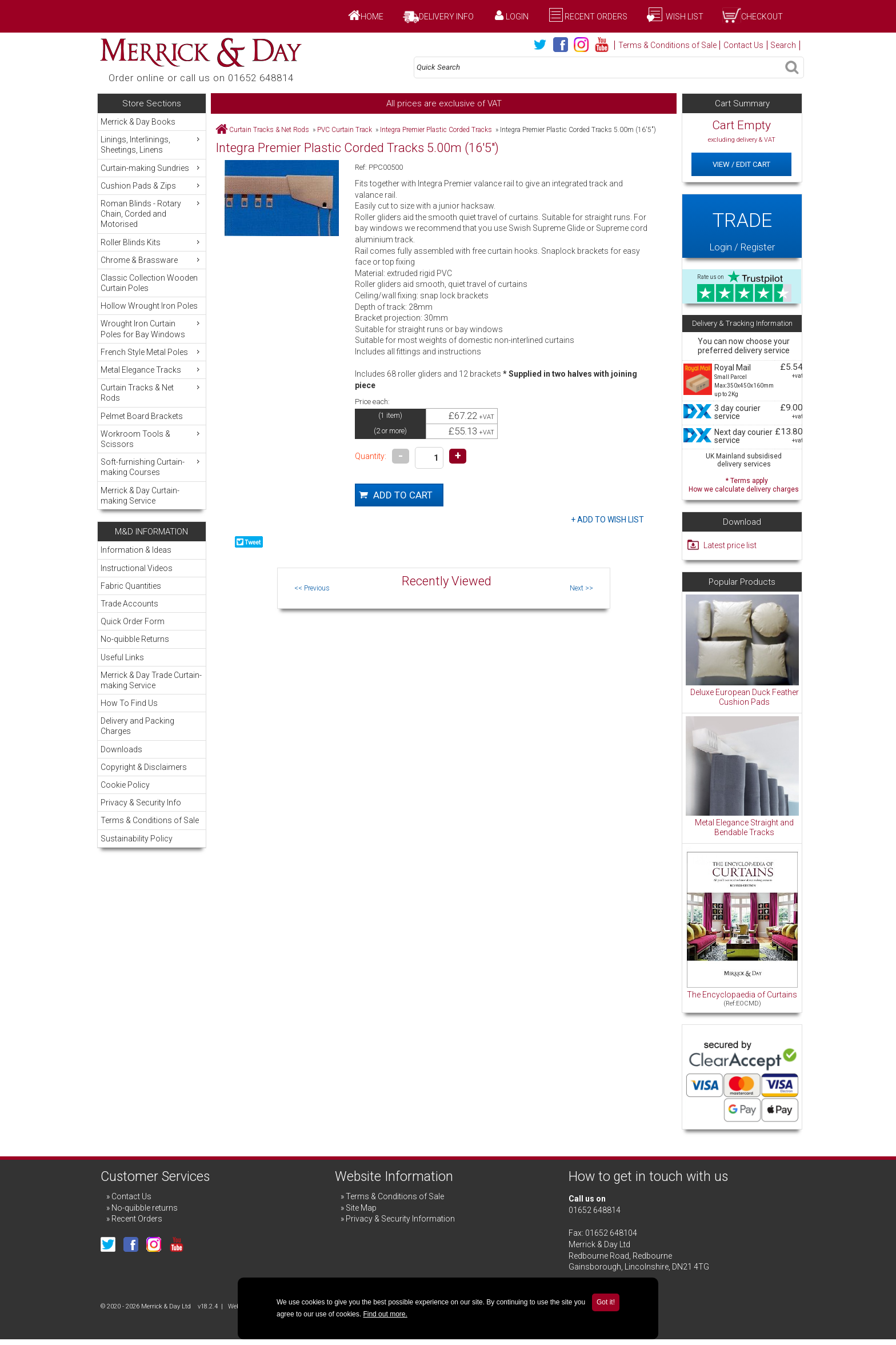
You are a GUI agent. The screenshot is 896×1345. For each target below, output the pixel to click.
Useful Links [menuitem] (122, 657)
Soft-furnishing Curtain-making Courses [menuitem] (151, 467)
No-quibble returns (144, 1207)
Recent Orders (596, 16)
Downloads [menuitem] (121, 749)
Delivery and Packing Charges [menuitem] (137, 726)
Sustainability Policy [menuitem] (137, 838)
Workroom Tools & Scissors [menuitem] (151, 439)
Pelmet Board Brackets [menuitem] (142, 416)
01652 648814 (595, 1210)
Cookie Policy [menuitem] (125, 784)
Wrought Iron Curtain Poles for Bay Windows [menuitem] (151, 328)
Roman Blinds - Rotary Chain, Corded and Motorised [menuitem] (151, 213)
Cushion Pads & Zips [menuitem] (151, 185)
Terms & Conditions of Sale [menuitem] (150, 820)
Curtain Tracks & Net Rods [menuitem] (151, 392)
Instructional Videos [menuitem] (137, 568)
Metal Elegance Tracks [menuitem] (151, 369)
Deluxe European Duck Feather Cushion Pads (744, 697)
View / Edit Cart (741, 164)
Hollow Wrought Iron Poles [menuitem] (149, 305)
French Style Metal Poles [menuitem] (151, 352)
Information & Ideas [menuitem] (136, 549)
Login (517, 16)
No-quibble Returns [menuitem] (135, 639)
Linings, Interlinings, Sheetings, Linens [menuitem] (151, 144)
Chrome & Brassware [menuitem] (151, 260)
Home (372, 16)
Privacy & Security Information (400, 1218)
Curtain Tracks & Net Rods (269, 130)
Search (783, 45)
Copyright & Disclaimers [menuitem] (144, 767)
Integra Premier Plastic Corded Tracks (436, 130)
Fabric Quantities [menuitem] (131, 585)
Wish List (683, 16)
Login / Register (742, 226)
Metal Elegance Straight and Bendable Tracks (744, 827)
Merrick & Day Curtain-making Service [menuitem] (140, 495)
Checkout (762, 16)
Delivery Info (446, 16)
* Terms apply (743, 484)
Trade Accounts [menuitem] (129, 603)
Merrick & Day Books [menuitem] (138, 121)
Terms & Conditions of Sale (667, 45)
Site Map (361, 1207)
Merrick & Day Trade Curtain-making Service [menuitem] (151, 680)
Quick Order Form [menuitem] (133, 621)
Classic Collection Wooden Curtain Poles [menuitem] (149, 283)
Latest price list (730, 545)
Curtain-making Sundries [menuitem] (151, 168)
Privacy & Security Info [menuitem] (141, 802)
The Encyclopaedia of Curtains (742, 994)
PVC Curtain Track (344, 130)
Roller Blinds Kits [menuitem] (151, 242)
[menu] (152, 311)
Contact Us (743, 45)
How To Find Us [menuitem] (129, 703)
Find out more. (385, 1314)
